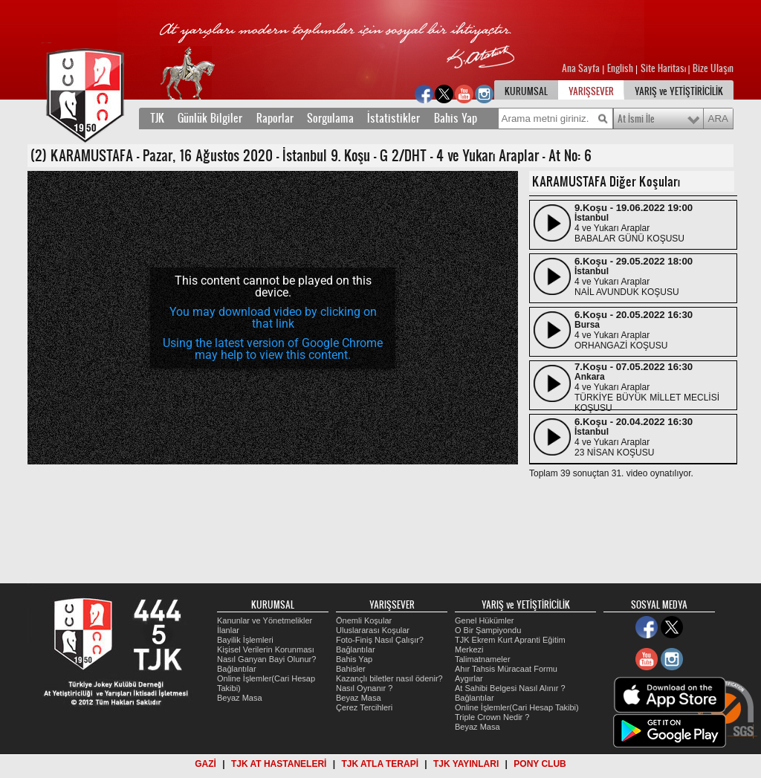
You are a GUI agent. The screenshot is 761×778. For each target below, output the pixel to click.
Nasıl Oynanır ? (364, 688)
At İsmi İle (636, 119)
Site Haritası (664, 68)
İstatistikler (393, 118)
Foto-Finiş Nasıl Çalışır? (380, 639)
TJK (157, 118)
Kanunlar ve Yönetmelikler (264, 620)
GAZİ (205, 764)
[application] (272, 317)
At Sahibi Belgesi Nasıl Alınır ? (510, 688)
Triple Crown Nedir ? (492, 717)
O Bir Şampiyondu (488, 630)
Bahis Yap (455, 118)
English (620, 68)
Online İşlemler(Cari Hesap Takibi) (517, 707)
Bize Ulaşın (713, 68)
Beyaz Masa (239, 697)
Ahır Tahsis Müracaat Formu (506, 668)
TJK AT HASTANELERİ (278, 764)
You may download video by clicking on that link (273, 318)
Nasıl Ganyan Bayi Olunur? (266, 659)
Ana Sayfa (582, 68)
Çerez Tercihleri (364, 707)
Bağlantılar (236, 668)
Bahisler (351, 668)
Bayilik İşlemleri (245, 639)
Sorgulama (330, 118)
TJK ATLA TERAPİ (379, 764)
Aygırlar (469, 678)
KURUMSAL (526, 91)
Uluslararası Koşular (372, 630)
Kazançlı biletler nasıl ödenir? (389, 678)
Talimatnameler (483, 659)
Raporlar (275, 118)
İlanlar (228, 630)
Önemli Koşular (364, 620)
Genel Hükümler (484, 620)
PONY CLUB (540, 764)
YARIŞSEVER (591, 91)
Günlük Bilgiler (210, 118)
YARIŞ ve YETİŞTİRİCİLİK (679, 91)
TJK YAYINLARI (466, 764)
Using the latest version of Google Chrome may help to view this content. (273, 349)
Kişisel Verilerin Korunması (265, 649)
